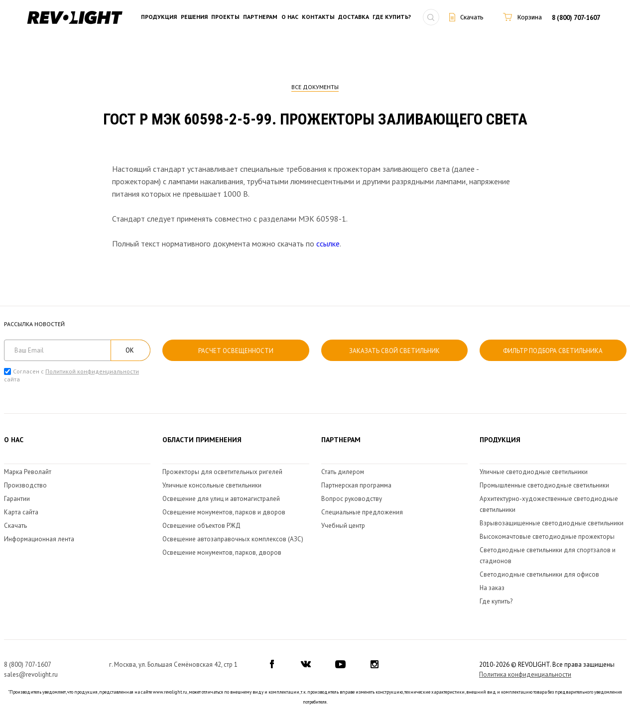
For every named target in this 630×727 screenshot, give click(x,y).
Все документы (315, 87)
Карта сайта (21, 512)
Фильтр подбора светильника (553, 351)
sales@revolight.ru (31, 674)
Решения (194, 17)
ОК (130, 350)
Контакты (318, 17)
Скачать (15, 525)
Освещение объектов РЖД (201, 525)
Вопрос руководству (351, 498)
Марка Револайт (27, 472)
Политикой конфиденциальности (92, 371)
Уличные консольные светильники (211, 485)
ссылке (328, 243)
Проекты (225, 17)
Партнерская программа (356, 485)
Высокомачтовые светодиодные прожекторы (547, 536)
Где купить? (392, 17)
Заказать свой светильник (394, 351)
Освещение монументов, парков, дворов (221, 552)
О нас (289, 17)
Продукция (159, 17)
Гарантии (17, 498)
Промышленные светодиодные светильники (544, 485)
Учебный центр (343, 525)
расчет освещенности (235, 351)
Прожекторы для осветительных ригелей (222, 472)
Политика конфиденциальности (525, 674)
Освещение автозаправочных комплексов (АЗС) (232, 539)
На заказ (492, 588)
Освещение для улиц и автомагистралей (221, 498)
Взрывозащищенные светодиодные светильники (552, 523)
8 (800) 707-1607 (576, 17)
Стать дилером (342, 472)
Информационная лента (39, 539)
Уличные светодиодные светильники (534, 472)
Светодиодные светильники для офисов (539, 574)
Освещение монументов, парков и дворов (223, 512)
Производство (25, 485)
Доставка (353, 17)
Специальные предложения (362, 512)
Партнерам (260, 17)
